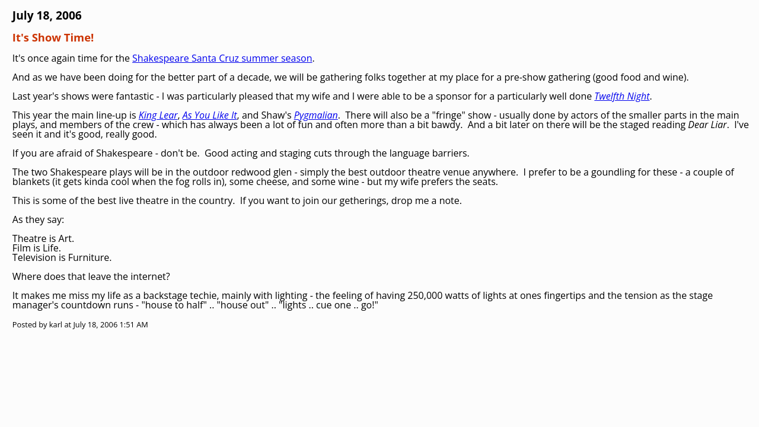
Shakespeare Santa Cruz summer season (222, 58)
